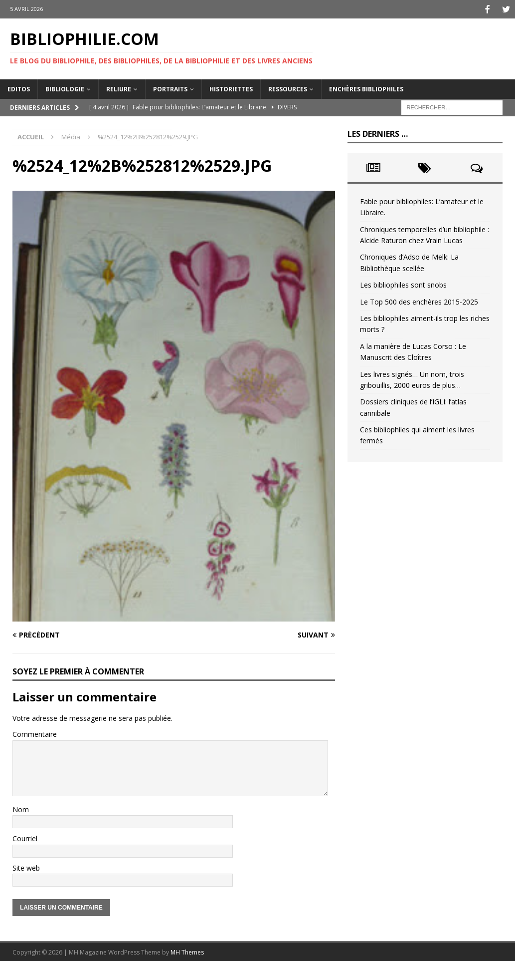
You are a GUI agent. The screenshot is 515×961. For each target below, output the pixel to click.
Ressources (287, 87)
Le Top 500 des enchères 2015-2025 (419, 300)
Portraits (170, 87)
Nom (20, 808)
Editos (18, 87)
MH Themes (187, 951)
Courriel (24, 837)
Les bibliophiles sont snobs (403, 284)
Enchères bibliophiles (366, 87)
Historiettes (231, 87)
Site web (26, 866)
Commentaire (34, 733)
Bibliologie (64, 87)
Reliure (118, 87)
